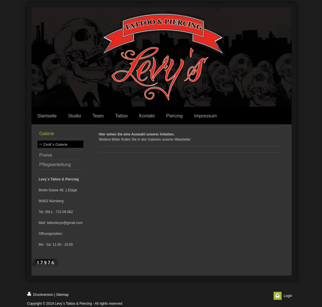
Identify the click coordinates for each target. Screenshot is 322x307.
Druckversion (40, 294)
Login (288, 296)
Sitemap (62, 295)
